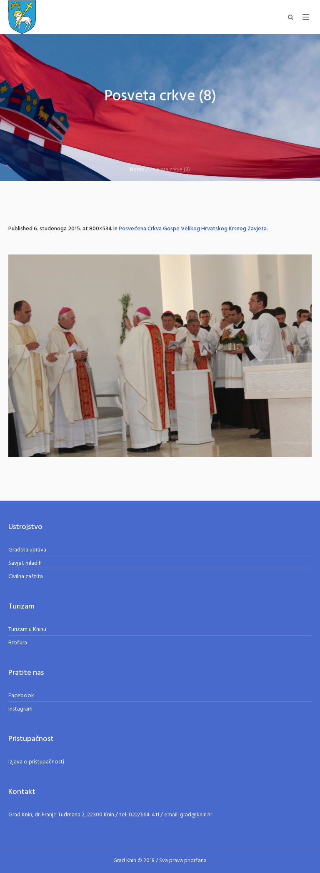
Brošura (17, 643)
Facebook (21, 696)
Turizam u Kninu (27, 629)
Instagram (20, 709)
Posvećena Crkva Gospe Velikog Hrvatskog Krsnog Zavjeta (193, 229)
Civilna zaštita (25, 576)
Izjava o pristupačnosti (36, 762)
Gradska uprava (27, 550)
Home (137, 169)
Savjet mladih (25, 563)
